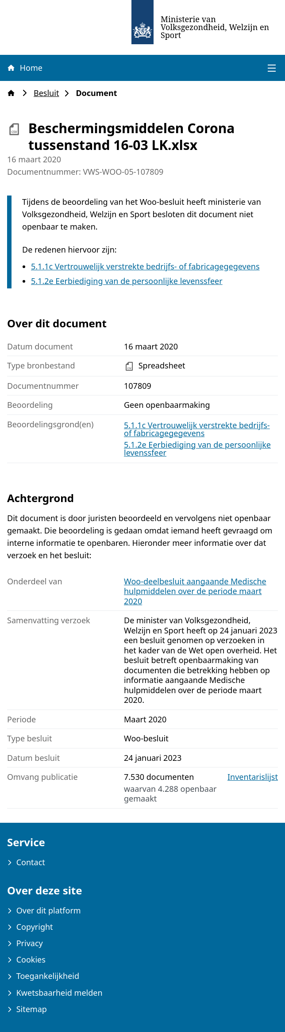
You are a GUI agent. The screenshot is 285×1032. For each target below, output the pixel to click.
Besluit (49, 93)
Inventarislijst (252, 777)
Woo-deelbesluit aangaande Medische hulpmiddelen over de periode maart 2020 (195, 591)
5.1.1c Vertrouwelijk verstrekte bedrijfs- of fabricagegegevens (145, 266)
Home (24, 67)
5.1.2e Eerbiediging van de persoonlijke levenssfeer (127, 281)
